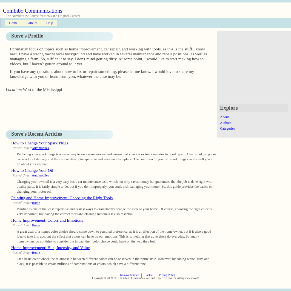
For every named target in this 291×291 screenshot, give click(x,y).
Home (13, 23)
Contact (148, 274)
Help (49, 23)
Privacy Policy (167, 274)
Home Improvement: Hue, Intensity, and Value (50, 247)
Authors (225, 123)
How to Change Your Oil (32, 170)
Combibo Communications (32, 11)
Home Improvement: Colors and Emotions (47, 220)
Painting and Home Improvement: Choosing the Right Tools (62, 197)
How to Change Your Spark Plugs (39, 143)
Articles (32, 23)
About (224, 117)
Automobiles (40, 148)
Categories (227, 128)
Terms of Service (129, 274)
